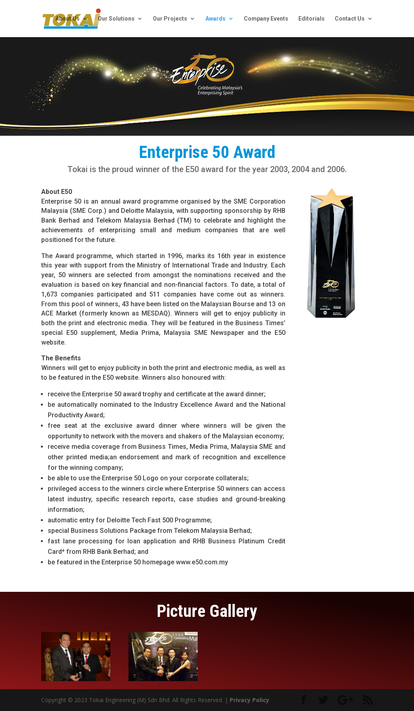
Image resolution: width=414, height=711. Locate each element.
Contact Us (350, 19)
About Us (67, 19)
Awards (215, 19)
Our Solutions (116, 19)
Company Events (266, 19)
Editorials (311, 19)
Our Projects (170, 19)
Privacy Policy (249, 700)
